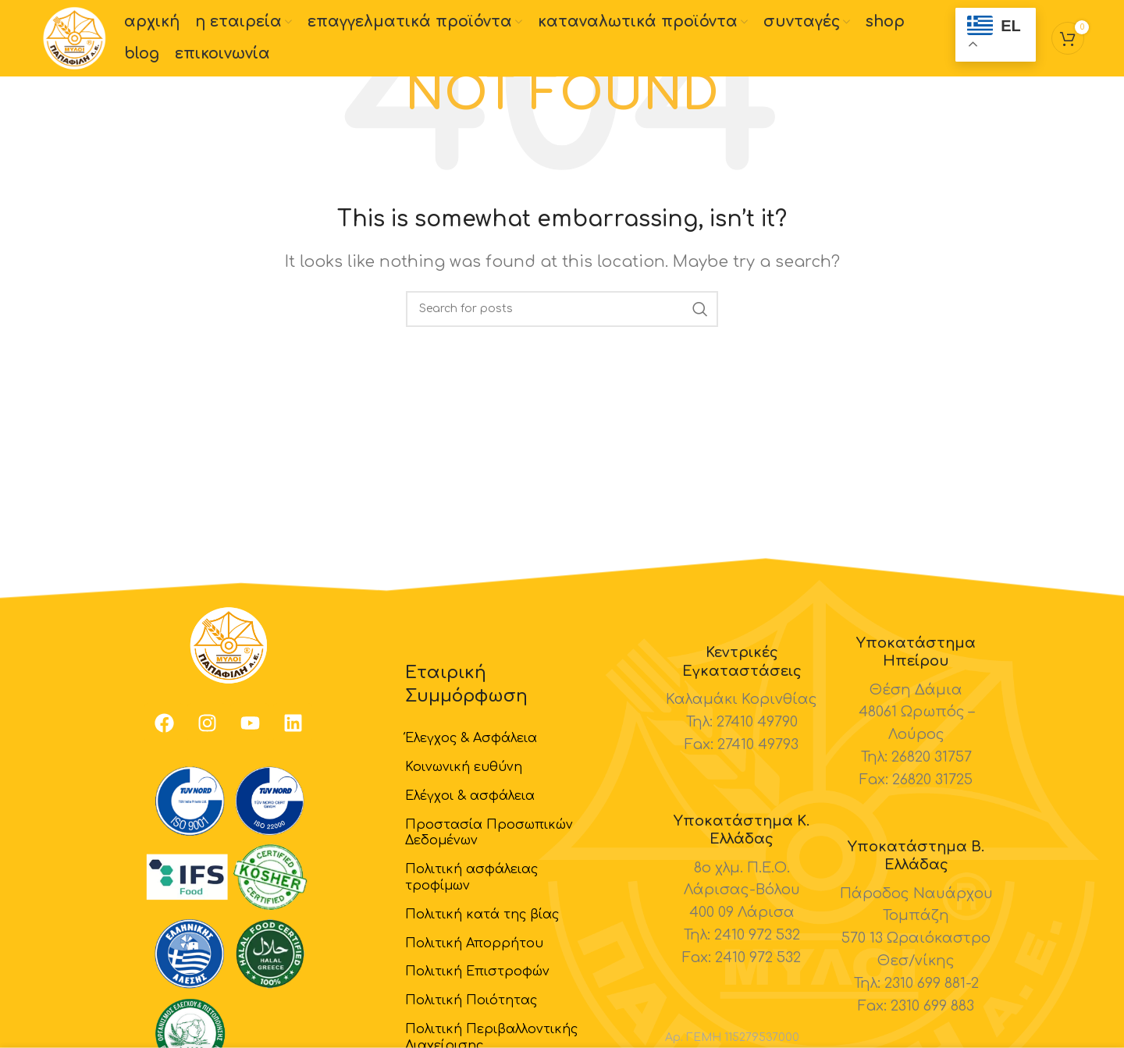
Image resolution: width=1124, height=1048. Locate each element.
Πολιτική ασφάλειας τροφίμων (471, 877)
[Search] (562, 309)
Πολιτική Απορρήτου (474, 943)
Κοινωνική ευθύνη (463, 767)
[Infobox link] (741, 699)
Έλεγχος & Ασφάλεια (471, 738)
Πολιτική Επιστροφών (477, 972)
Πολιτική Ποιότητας (471, 1000)
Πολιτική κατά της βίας (482, 915)
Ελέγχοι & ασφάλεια (470, 796)
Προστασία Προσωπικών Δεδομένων (489, 833)
